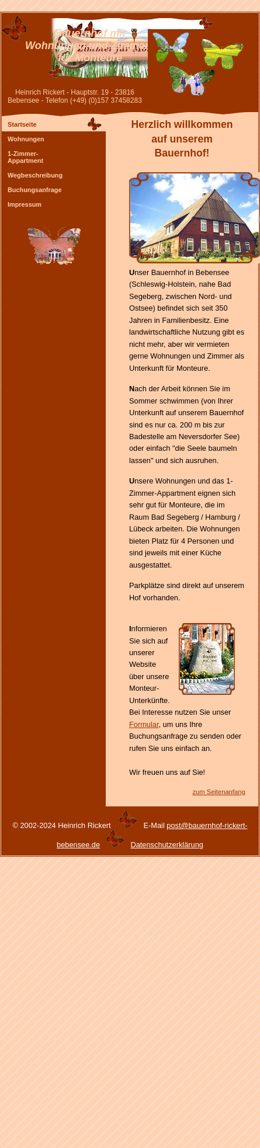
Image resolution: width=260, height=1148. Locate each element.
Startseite (22, 124)
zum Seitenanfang (218, 791)
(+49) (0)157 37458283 (106, 100)
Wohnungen (26, 138)
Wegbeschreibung (35, 175)
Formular (144, 724)
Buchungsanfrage (34, 189)
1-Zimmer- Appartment (25, 157)
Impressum (24, 204)
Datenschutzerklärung (166, 844)
